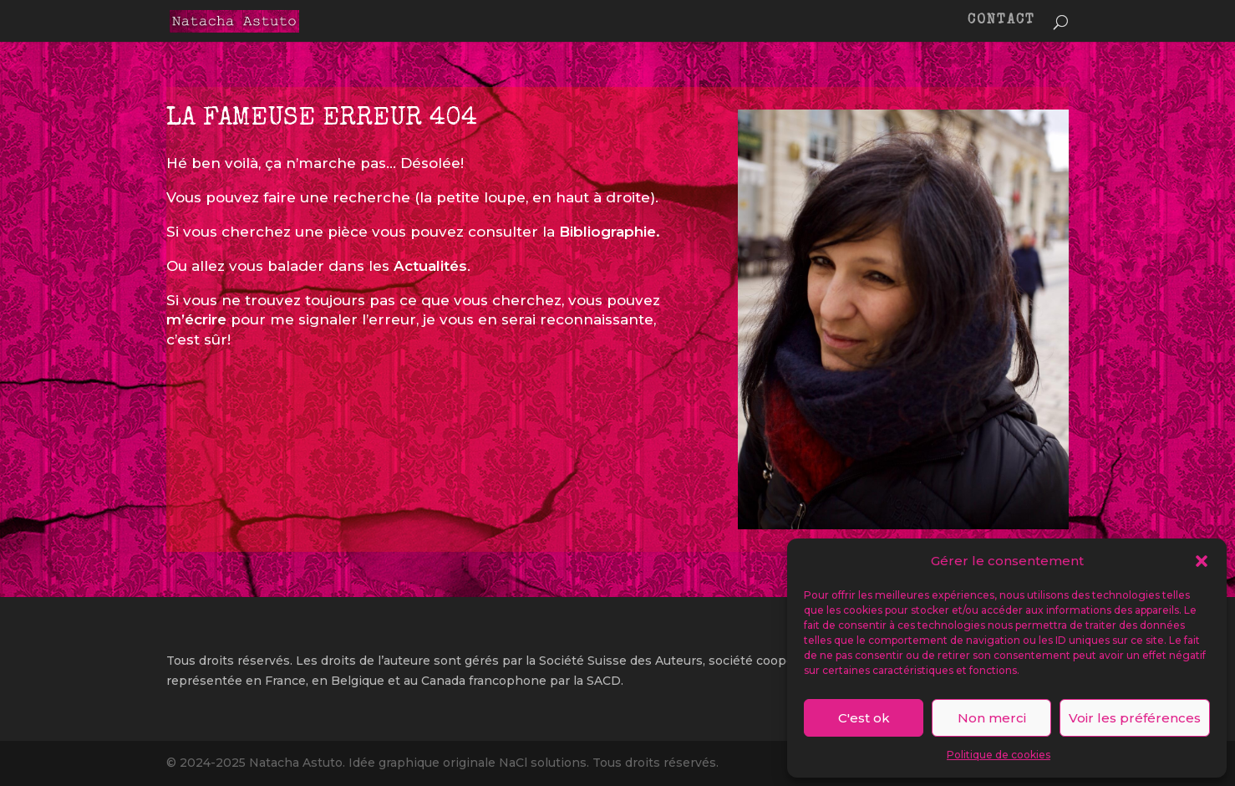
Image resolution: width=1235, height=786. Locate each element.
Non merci (992, 718)
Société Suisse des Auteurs (621, 660)
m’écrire (196, 319)
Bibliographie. (609, 231)
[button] (1201, 561)
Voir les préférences (1135, 718)
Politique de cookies (998, 754)
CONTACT (1001, 21)
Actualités (430, 266)
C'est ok (864, 718)
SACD (604, 680)
